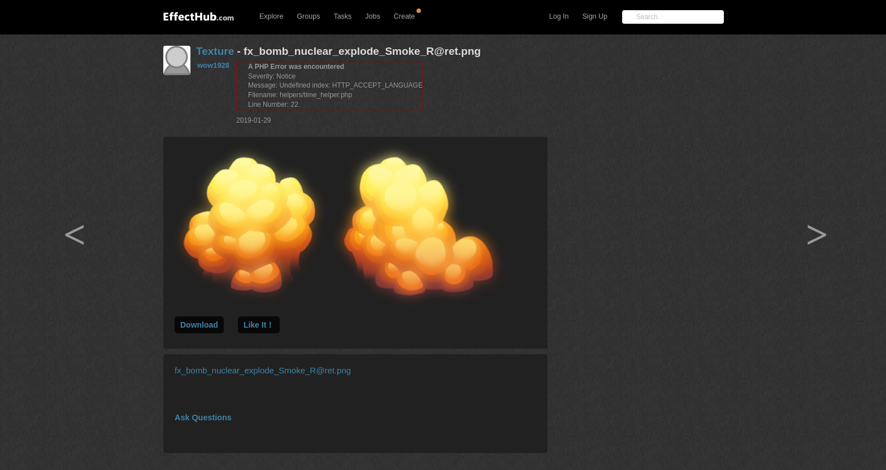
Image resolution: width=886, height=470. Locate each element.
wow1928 (213, 65)
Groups (308, 16)
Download (199, 324)
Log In (559, 16)
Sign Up (595, 16)
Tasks (342, 16)
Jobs (372, 16)
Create (404, 16)
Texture (215, 51)
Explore (271, 16)
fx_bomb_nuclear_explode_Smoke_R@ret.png (263, 370)
